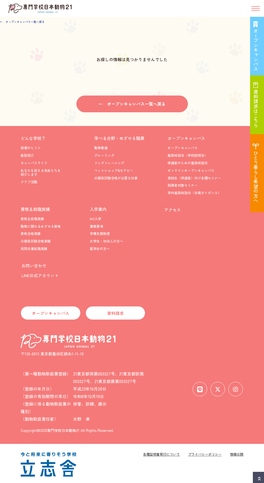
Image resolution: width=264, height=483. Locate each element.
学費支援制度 (100, 233)
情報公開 (236, 452)
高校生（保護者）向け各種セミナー (194, 177)
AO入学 (95, 218)
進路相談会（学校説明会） (188, 155)
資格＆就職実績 (35, 209)
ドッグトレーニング (109, 162)
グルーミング (104, 155)
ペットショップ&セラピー (113, 170)
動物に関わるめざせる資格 (41, 226)
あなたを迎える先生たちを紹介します (41, 172)
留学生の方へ (100, 248)
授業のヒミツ (31, 148)
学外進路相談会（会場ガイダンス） (194, 192)
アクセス (171, 209)
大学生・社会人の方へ (106, 241)
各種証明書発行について (161, 452)
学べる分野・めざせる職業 (119, 138)
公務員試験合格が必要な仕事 (116, 177)
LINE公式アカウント (39, 274)
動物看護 (101, 148)
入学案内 (98, 209)
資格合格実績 (31, 233)
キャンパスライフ (34, 162)
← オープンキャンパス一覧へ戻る (22, 22)
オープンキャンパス (186, 138)
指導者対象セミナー (183, 185)
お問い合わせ (33, 265)
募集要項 (96, 226)
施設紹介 (27, 155)
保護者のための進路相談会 (188, 162)
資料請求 (115, 311)
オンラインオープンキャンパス (191, 170)
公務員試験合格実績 (36, 241)
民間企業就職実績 (34, 248)
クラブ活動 (29, 181)
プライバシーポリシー (205, 452)
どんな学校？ (33, 138)
